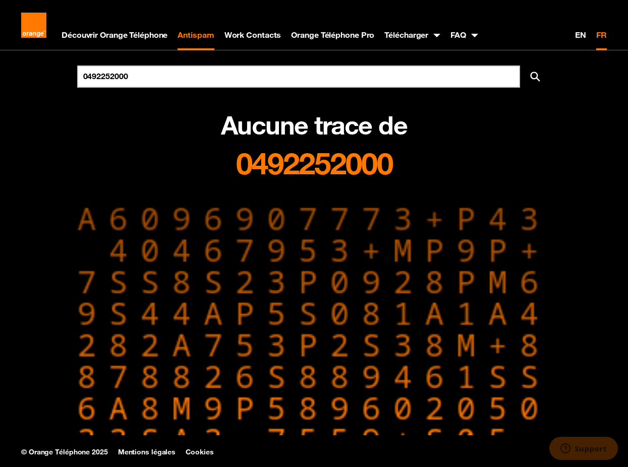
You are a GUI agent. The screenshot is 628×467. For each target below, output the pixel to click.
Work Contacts (252, 35)
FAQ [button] (458, 35)
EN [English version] (580, 35)
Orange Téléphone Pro (332, 35)
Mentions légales (147, 452)
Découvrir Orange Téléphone (114, 35)
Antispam (196, 35)
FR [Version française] (601, 35)
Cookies (199, 452)
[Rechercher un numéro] (298, 76)
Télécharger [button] (406, 35)
